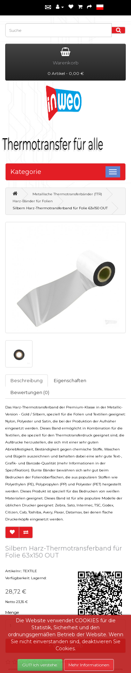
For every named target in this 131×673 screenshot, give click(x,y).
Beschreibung (26, 380)
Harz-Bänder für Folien (33, 201)
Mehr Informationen (88, 664)
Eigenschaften (70, 380)
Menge (12, 612)
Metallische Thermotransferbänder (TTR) (67, 194)
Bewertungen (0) (29, 392)
